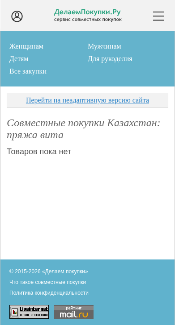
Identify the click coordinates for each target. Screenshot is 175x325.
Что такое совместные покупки (47, 282)
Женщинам (26, 46)
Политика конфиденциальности (49, 293)
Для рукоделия (110, 58)
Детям (18, 58)
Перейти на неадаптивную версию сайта (87, 100)
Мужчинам (104, 46)
